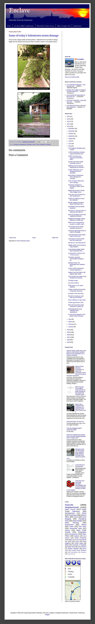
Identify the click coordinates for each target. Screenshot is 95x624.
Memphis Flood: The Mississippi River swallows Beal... (76, 264)
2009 (68, 332)
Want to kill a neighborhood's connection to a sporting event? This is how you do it (80, 408)
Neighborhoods (72, 507)
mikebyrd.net (77, 26)
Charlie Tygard (79, 543)
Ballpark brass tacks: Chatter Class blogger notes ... (76, 191)
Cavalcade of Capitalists (79, 545)
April (69, 319)
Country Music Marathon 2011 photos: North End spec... (76, 315)
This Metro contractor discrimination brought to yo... (76, 259)
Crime (76, 517)
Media (84, 509)
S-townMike (80, 59)
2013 (68, 121)
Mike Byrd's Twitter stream (45, 26)
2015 (68, 116)
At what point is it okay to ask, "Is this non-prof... (76, 254)
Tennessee (73, 515)
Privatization (82, 532)
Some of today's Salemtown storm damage (34, 35)
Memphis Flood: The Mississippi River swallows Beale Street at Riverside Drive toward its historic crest (76, 453)
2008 (68, 335)
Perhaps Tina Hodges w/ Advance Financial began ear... (76, 90)
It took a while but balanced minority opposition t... (76, 269)
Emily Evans (75, 541)
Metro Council (70, 509)
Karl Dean (82, 526)
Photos (37, 144)
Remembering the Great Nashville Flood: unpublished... (75, 310)
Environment (69, 524)
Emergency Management (20, 144)
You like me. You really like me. (77, 242)
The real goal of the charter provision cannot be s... (75, 227)
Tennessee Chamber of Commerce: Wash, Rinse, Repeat (76, 186)
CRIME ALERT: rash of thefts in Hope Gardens (77, 246)
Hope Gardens (82, 546)
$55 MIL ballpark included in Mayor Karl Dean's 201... (76, 203)
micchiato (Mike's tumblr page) (24, 26)
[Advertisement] (34, 219)
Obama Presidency (80, 538)
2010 (68, 330)
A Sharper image (73, 280)
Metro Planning (72, 523)
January (70, 326)
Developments (70, 513)
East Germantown (73, 552)
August (70, 138)
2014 (68, 119)
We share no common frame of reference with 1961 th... (77, 211)
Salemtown (43, 144)
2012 (68, 124)
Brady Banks (70, 554)
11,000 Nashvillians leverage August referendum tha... (76, 152)
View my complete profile (72, 77)
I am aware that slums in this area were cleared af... (76, 106)
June (70, 143)
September (71, 136)
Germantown (73, 534)
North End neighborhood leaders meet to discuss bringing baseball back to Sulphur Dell (76, 436)
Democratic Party (76, 528)
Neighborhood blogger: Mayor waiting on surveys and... (76, 219)
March (70, 321)
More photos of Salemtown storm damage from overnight (75, 177)
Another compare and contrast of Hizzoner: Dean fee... (76, 290)
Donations (83, 552)
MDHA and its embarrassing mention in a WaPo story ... (76, 223)
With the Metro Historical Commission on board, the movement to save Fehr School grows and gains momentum (76, 371)
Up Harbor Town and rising (75, 293)
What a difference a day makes (77, 300)
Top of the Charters (73, 283)
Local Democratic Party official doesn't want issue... (76, 235)
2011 (68, 126)
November (71, 131)
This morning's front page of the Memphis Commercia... (77, 277)
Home (9, 26)
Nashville (29, 144)
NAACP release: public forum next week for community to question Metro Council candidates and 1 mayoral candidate (76, 353)
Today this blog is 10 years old (75, 421)
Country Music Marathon (79, 550)
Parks (33, 144)
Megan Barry (71, 546)
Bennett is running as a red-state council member (76, 296)
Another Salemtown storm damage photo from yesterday (75, 171)
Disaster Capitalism (73, 548)
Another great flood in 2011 (76, 302)
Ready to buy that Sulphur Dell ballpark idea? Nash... (76, 273)
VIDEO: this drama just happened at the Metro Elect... (75, 157)
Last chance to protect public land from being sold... (76, 239)
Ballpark (76, 536)
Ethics (84, 513)
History (70, 539)
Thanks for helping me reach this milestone (76, 199)
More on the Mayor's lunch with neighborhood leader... (77, 215)
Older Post (55, 237)
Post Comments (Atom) (23, 241)
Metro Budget (77, 521)
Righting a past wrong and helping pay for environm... (76, 166)
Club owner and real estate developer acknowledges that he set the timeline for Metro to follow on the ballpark (76, 485)
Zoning (67, 530)
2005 (68, 342)
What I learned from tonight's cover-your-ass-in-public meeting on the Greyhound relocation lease (80, 390)
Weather (48, 144)
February (71, 324)
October (70, 133)
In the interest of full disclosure (79, 465)
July (69, 141)
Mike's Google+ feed (63, 26)
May (69, 146)
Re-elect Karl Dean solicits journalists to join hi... (75, 162)
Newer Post (12, 237)
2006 (68, 340)
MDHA (67, 545)
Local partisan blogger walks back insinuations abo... (76, 250)
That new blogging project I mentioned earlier (74, 428)
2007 (68, 337)
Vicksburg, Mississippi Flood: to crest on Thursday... (77, 231)
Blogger (47, 614)
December (71, 128)
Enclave (19, 11)
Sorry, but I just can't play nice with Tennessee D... (76, 195)
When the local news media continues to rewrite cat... (76, 305)
